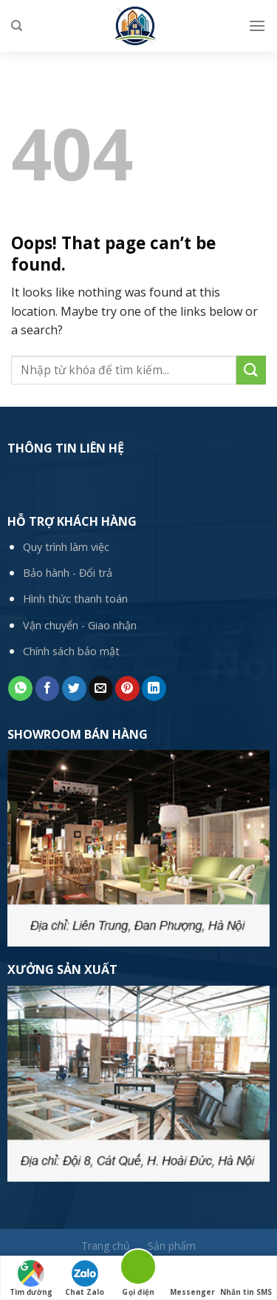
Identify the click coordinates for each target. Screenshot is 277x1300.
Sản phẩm (172, 1246)
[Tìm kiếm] (16, 26)
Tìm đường (31, 1278)
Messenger (192, 1278)
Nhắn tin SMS (246, 1278)
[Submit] (251, 370)
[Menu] (257, 25)
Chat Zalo (84, 1278)
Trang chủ (105, 1246)
